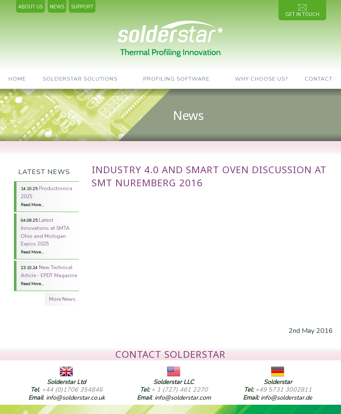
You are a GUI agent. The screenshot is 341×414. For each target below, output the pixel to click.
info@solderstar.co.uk (75, 397)
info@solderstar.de (286, 397)
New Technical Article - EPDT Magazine (49, 275)
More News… (64, 299)
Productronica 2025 (46, 196)
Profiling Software (176, 79)
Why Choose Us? (261, 79)
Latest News (44, 172)
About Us (30, 7)
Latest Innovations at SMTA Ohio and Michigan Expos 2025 (45, 236)
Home (17, 79)
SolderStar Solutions (80, 79)
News (57, 7)
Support (82, 7)
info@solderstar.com (183, 397)
